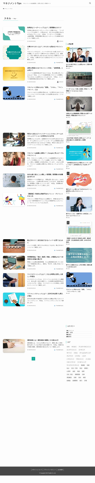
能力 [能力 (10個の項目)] (81, 388)
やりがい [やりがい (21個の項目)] (74, 354)
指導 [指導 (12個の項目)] (83, 378)
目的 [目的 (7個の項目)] (79, 385)
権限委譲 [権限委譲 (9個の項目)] (77, 382)
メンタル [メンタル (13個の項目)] (88, 366)
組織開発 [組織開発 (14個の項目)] (75, 388)
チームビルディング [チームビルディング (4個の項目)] (85, 360)
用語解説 (71, 339)
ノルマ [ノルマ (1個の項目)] (84, 363)
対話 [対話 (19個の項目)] (81, 375)
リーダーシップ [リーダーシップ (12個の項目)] (81, 369)
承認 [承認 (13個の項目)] (78, 378)
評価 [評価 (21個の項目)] (85, 388)
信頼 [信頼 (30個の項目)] (88, 372)
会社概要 (60, 477)
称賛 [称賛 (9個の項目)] (84, 385)
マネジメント (72, 331)
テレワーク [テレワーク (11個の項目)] (70, 363)
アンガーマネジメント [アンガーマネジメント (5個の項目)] (85, 354)
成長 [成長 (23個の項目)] (74, 378)
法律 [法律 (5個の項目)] (83, 382)
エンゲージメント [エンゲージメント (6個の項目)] (71, 357)
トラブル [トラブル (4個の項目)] (77, 363)
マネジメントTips (12, 3)
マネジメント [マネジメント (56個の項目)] (79, 366)
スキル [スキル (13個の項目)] (75, 360)
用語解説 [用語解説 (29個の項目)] (69, 385)
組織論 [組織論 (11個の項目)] (68, 388)
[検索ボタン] (90, 3)
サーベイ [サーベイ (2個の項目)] (69, 360)
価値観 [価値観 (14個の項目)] (83, 372)
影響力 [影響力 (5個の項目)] (86, 375)
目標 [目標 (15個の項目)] (75, 385)
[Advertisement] (33, 117)
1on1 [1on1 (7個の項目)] (68, 354)
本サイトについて (37, 477)
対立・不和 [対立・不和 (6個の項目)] (74, 375)
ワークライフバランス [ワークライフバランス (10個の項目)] (73, 372)
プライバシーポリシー (50, 477)
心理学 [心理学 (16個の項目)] (68, 378)
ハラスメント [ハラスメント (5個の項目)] (70, 366)
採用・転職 (71, 335)
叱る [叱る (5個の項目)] (68, 375)
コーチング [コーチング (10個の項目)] (82, 357)
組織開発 (71, 343)
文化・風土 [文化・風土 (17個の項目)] (70, 382)
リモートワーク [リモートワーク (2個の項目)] (71, 369)
